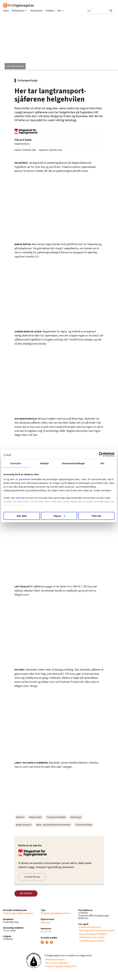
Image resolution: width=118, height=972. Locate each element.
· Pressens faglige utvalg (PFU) (60, 966)
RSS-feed (45, 922)
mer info (16, 497)
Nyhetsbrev (36, 10)
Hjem (6, 10)
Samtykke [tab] (15, 463)
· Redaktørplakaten (54, 959)
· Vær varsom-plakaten (56, 963)
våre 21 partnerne (20, 479)
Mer (60, 10)
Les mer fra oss (32, 877)
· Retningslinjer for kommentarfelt (96, 930)
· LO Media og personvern (91, 940)
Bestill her (46, 931)
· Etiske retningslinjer (89, 927)
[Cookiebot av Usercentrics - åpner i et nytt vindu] (101, 454)
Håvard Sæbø (22, 140)
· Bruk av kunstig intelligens (92, 934)
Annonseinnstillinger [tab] (73, 463)
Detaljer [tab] (44, 463)
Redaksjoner (19, 10)
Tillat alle (96, 516)
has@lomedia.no (22, 143)
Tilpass (59, 516)
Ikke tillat (22, 516)
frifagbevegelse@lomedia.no (18, 913)
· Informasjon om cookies (91, 937)
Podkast (50, 10)
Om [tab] (102, 463)
